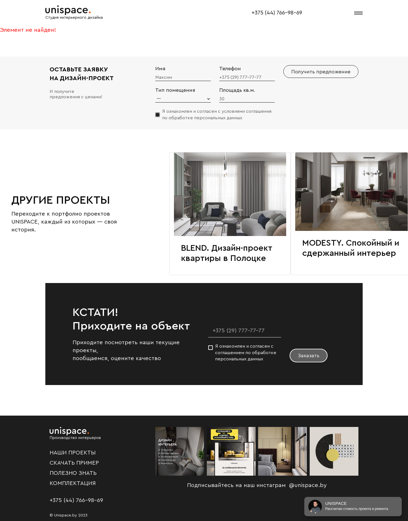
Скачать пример (74, 463)
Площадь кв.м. (237, 90)
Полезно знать (73, 473)
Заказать (308, 355)
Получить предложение (320, 71)
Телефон (230, 68)
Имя (160, 68)
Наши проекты (73, 453)
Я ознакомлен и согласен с (245, 352)
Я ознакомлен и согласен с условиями (216, 114)
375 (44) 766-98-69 (278, 13)
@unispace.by (308, 485)
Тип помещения (175, 90)
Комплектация (73, 483)
